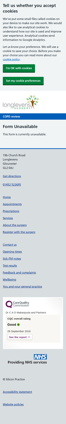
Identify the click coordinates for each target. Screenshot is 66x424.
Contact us (10, 244)
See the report (18, 337)
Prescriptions (11, 211)
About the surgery (15, 225)
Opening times (12, 251)
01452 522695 (12, 184)
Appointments (12, 204)
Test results (10, 265)
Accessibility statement (17, 392)
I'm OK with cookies (19, 68)
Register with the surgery (19, 232)
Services (8, 218)
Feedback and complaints (19, 272)
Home (7, 197)
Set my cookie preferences (23, 80)
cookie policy (11, 59)
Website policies (13, 404)
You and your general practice (22, 286)
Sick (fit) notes (12, 258)
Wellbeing (9, 279)
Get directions (12, 176)
